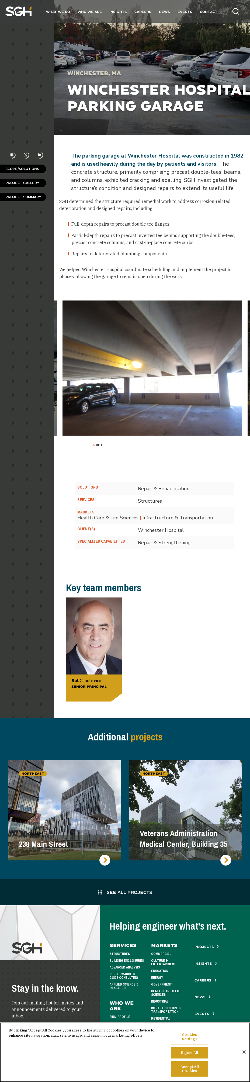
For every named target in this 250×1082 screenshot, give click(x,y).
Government (161, 984)
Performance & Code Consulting (124, 976)
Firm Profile (120, 1017)
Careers (142, 12)
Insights (118, 12)
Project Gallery (22, 183)
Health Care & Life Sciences (166, 993)
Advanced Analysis (125, 967)
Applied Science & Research (124, 986)
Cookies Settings (189, 1036)
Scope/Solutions (22, 169)
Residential (161, 1018)
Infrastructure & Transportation (166, 1010)
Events (185, 12)
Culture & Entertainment (163, 962)
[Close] (244, 1052)
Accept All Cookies (189, 1068)
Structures (120, 954)
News (164, 12)
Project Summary (23, 197)
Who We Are (90, 12)
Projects (207, 947)
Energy (157, 978)
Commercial (161, 954)
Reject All (189, 1052)
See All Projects (125, 892)
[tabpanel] (152, 368)
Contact (208, 12)
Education (159, 971)
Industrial (160, 1001)
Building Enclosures (127, 961)
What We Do (58, 12)
